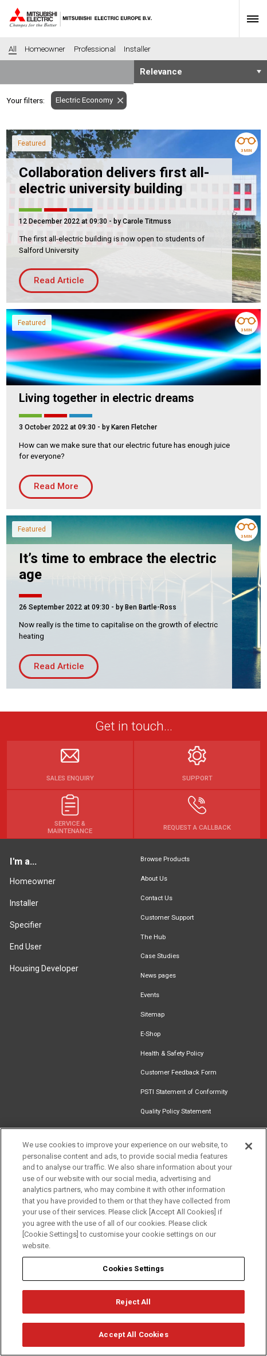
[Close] (248, 1146)
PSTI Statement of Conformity (183, 1092)
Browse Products (165, 859)
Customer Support (167, 917)
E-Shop (150, 1034)
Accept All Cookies (133, 1335)
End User (26, 946)
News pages (158, 975)
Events (149, 995)
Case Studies (159, 956)
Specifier (26, 924)
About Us (153, 878)
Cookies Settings (133, 1269)
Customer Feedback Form (178, 1072)
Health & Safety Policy (171, 1053)
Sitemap (152, 1014)
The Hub (153, 937)
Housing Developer (44, 968)
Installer (24, 903)
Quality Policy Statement (175, 1111)
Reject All (133, 1302)
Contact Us (156, 898)
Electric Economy (82, 100)
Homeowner (33, 881)
